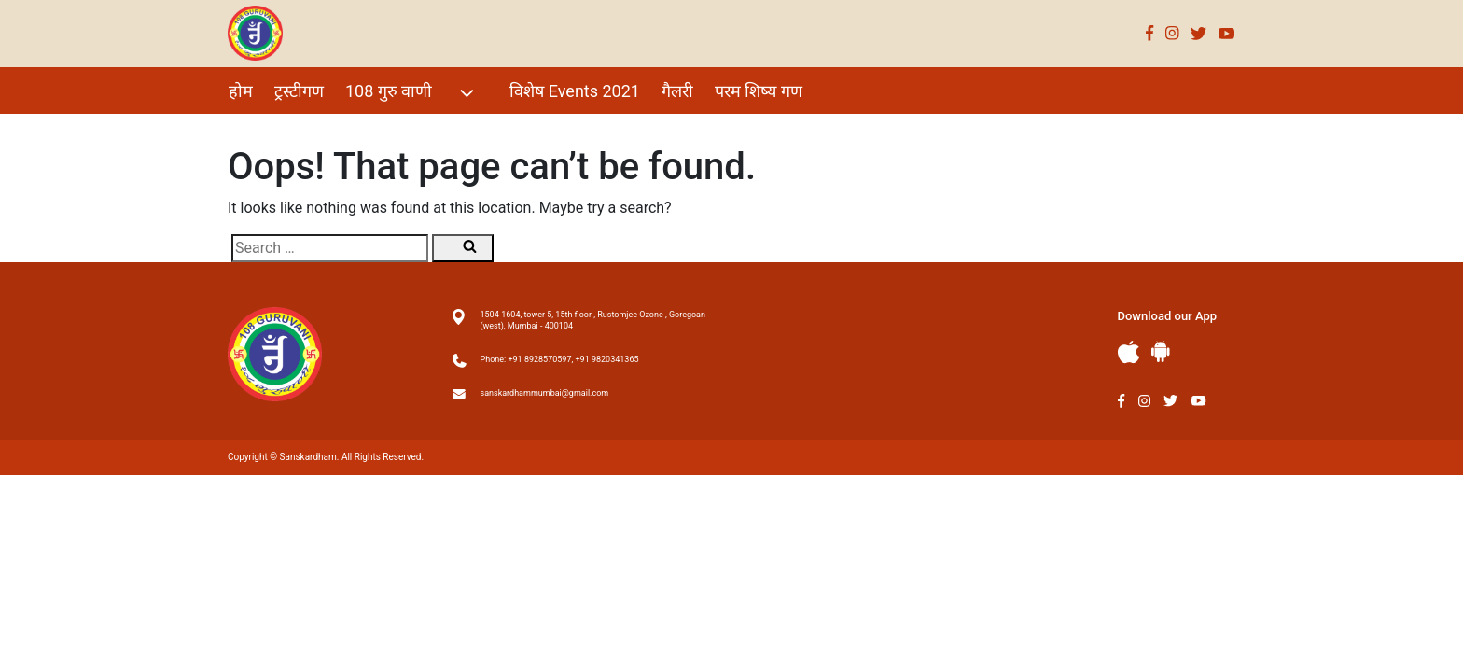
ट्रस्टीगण (299, 91)
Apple (1129, 352)
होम (241, 91)
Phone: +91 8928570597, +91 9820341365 (560, 359)
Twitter (1199, 33)
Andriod (1160, 351)
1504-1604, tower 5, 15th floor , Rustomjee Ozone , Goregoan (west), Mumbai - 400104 (593, 320)
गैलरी (677, 91)
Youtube (1227, 33)
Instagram (1172, 33)
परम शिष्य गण (758, 91)
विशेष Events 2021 (574, 91)
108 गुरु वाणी (412, 93)
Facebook (1150, 33)
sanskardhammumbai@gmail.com (545, 393)
